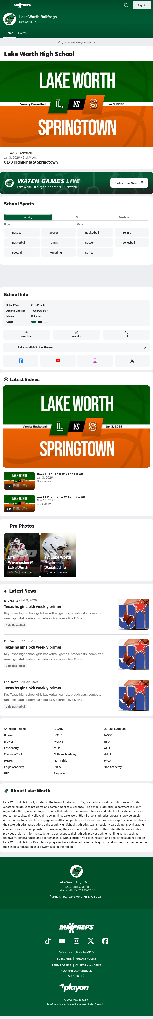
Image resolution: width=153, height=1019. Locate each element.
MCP (57, 748)
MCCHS (58, 741)
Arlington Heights (15, 729)
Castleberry (11, 748)
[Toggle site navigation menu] (5, 5)
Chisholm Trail (13, 754)
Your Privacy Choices (76, 970)
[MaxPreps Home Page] (59, 42)
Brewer (8, 741)
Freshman (125, 217)
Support (76, 975)
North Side (60, 760)
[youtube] (58, 361)
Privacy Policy (86, 958)
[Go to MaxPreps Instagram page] (76, 941)
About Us (65, 952)
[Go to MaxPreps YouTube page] (62, 941)
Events (22, 33)
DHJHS (8, 760)
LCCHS (58, 735)
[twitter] (132, 361)
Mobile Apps (85, 952)
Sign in (142, 5)
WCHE (108, 748)
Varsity (28, 217)
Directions (26, 334)
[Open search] (126, 5)
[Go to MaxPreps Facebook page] (105, 941)
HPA (6, 773)
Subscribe (64, 958)
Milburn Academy (65, 754)
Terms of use (61, 965)
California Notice (88, 965)
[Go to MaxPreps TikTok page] (48, 941)
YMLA (107, 754)
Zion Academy (113, 767)
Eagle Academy (14, 767)
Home (9, 33)
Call (126, 334)
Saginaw (59, 773)
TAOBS (108, 735)
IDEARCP (59, 729)
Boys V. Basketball (18, 153)
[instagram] (95, 361)
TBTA (107, 741)
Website (76, 334)
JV (76, 217)
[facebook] (20, 361)
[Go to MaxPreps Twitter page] (91, 941)
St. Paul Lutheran (115, 729)
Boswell (9, 735)
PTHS (57, 767)
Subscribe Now (129, 183)
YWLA (107, 760)
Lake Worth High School (76, 874)
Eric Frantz (11, 600)
